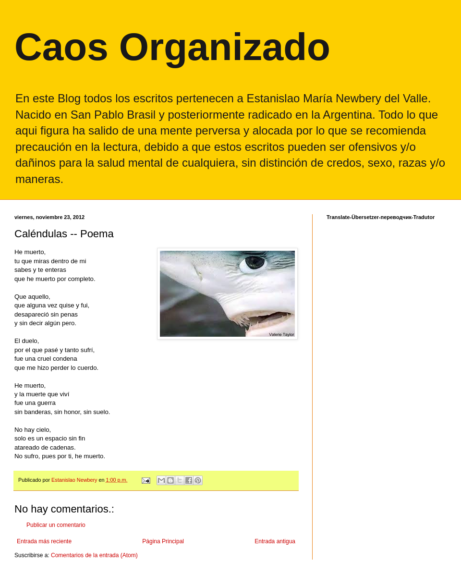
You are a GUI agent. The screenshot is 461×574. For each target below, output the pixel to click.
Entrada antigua (275, 541)
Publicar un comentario (55, 525)
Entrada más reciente (44, 541)
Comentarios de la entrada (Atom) (94, 555)
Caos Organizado (172, 46)
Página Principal (163, 541)
